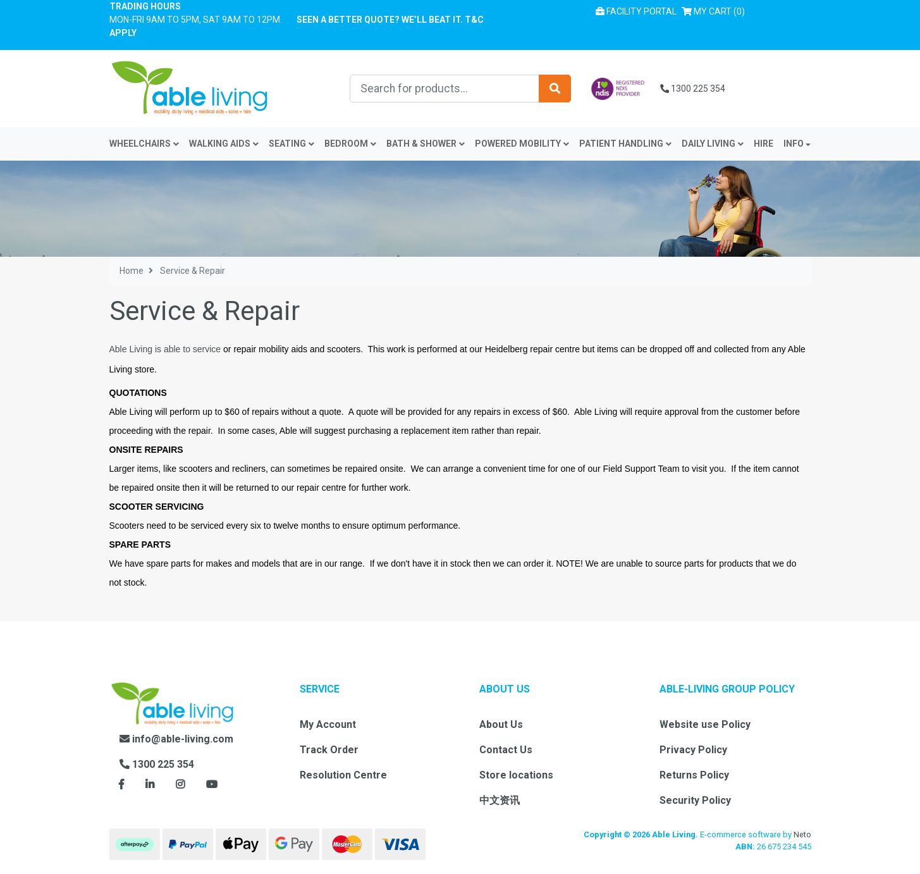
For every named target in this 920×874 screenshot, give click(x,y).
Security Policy (695, 800)
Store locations (516, 775)
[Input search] (444, 88)
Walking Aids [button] (224, 143)
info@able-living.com (176, 739)
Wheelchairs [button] (144, 143)
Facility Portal (636, 11)
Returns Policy (694, 775)
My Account (328, 724)
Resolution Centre (343, 775)
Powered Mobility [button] (522, 143)
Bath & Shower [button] (425, 143)
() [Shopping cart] (716, 10)
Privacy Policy (693, 750)
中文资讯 (499, 800)
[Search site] (555, 88)
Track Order (329, 750)
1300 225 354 (692, 88)
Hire (763, 143)
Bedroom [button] (350, 143)
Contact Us (505, 750)
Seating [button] (291, 143)
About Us (501, 724)
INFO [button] (793, 143)
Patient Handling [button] (625, 143)
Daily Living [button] (713, 143)
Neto (802, 834)
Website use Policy (705, 724)
